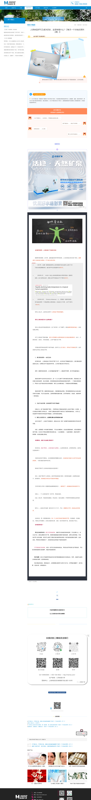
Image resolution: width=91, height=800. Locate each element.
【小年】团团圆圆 (8, 38)
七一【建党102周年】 (36, 783)
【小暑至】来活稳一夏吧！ (57, 783)
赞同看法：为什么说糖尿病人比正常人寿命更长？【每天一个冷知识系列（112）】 (14, 41)
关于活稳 (37, 8)
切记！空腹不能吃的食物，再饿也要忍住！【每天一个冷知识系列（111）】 (14, 44)
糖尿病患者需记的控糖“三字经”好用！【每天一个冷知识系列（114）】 (14, 32)
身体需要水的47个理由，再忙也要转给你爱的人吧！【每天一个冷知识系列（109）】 (14, 52)
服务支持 (46, 8)
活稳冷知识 (28, 8)
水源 (21, 8)
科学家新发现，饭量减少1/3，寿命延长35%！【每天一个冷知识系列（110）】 (14, 46)
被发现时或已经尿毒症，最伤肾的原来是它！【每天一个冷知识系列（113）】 (14, 35)
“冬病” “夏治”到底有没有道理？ (77, 783)
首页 (6, 8)
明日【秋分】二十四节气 (33, 723)
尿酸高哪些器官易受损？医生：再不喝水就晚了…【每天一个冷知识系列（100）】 (14, 49)
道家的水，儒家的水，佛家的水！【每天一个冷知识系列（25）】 (43, 726)
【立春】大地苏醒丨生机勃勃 (10, 29)
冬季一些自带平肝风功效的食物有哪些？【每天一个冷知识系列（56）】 (77, 766)
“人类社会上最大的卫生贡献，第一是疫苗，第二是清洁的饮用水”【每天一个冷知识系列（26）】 (50, 724)
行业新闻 (54, 8)
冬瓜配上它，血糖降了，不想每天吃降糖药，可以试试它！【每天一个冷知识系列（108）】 (14, 55)
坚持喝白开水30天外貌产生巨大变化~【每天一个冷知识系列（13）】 (57, 766)
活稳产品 (14, 8)
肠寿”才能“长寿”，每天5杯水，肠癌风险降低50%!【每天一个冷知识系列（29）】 (52, 746)
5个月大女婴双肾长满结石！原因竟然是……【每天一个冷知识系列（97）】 (37, 766)
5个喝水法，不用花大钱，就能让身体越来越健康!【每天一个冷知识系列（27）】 (46, 721)
